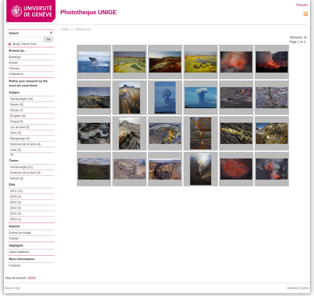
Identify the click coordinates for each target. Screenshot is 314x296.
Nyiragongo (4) (19, 138)
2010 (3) (15, 202)
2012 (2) (15, 213)
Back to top (12, 288)
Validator (292, 288)
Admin (305, 288)
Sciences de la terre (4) (25, 144)
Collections (16, 74)
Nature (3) (16, 178)
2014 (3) (15, 208)
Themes (14, 68)
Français (302, 5)
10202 (31, 278)
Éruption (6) (18, 116)
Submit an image (20, 232)
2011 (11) (16, 191)
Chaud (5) (16, 121)
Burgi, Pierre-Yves (23, 44)
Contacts (14, 265)
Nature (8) (16, 104)
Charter (14, 238)
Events (13, 62)
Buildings (15, 57)
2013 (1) (15, 219)
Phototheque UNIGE (88, 12)
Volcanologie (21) (21, 167)
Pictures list (83, 29)
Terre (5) (15, 133)
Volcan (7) (16, 110)
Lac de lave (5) (19, 127)
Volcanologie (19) (21, 99)
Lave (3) (15, 150)
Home (65, 29)
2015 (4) (15, 196)
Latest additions (19, 252)
